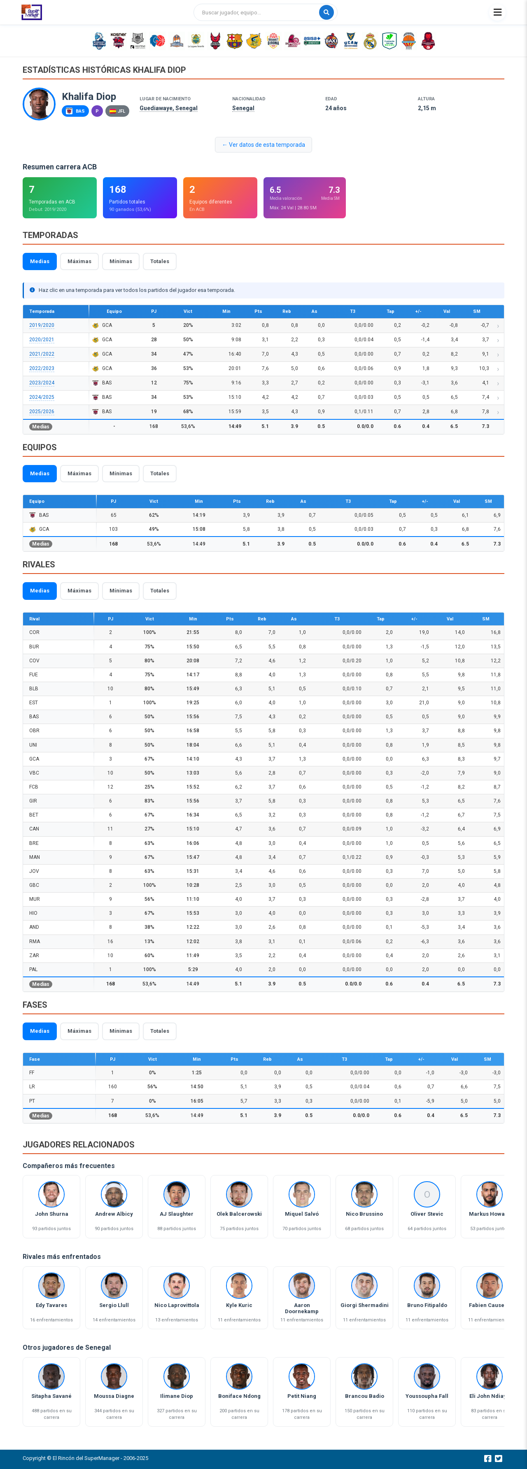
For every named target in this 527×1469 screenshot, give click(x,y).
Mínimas (121, 261)
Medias (39, 261)
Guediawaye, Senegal (169, 108)
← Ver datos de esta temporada (263, 144)
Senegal (243, 108)
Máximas (79, 261)
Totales (159, 261)
